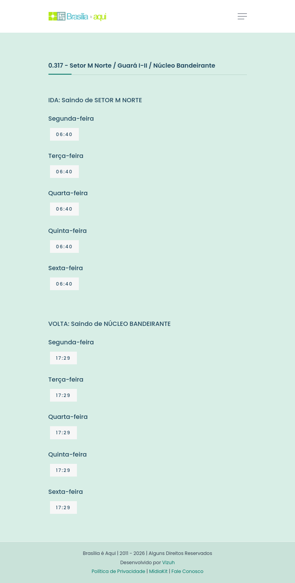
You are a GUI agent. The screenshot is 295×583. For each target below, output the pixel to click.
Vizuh (168, 562)
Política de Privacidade (118, 571)
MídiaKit (158, 571)
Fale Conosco (187, 571)
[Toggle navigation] (242, 16)
